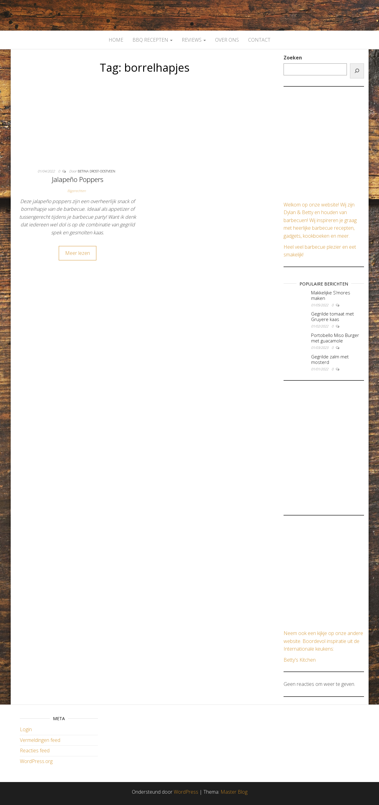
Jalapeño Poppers (77, 179)
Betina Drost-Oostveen (96, 171)
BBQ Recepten (152, 39)
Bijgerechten (76, 190)
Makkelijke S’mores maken (330, 295)
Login (26, 729)
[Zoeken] (357, 71)
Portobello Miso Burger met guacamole (335, 338)
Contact (259, 39)
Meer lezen (77, 253)
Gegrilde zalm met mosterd (330, 359)
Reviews (194, 39)
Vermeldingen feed (40, 740)
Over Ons (227, 39)
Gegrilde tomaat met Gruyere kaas (332, 316)
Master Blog (234, 791)
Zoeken (293, 57)
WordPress (186, 791)
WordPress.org (36, 761)
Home (116, 39)
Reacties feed (35, 750)
